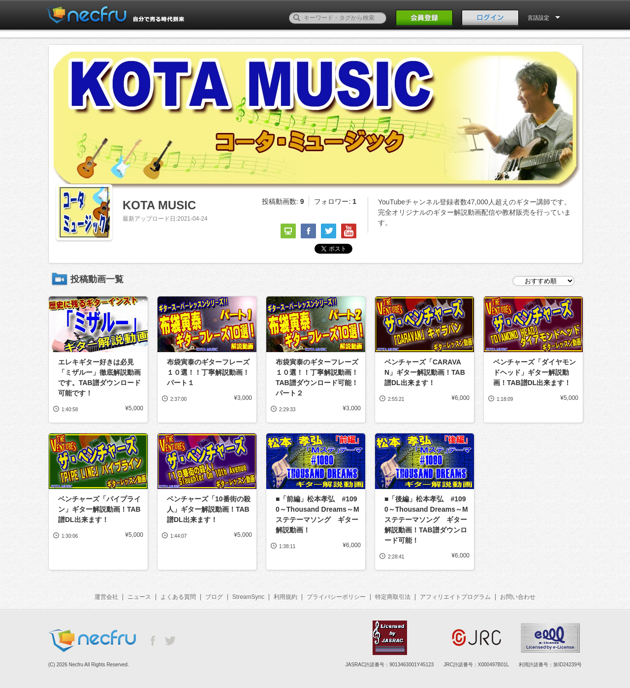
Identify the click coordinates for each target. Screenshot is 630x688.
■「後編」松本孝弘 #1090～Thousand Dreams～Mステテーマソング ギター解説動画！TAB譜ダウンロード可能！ (426, 519)
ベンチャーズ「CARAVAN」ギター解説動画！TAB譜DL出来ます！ (424, 372)
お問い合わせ (518, 596)
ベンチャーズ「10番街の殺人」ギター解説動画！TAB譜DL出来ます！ (209, 509)
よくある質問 (178, 596)
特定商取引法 (392, 596)
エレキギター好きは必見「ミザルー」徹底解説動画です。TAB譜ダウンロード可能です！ (99, 377)
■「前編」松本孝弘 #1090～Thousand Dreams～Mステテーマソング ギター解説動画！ (317, 514)
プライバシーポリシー (336, 596)
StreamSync (248, 596)
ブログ (214, 596)
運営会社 (106, 596)
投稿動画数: (283, 201)
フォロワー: (335, 201)
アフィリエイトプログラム (455, 596)
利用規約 (285, 596)
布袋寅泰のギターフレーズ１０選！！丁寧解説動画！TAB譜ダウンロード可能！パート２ (317, 377)
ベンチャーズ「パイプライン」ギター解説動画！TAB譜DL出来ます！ (99, 509)
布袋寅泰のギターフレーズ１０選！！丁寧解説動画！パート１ (208, 372)
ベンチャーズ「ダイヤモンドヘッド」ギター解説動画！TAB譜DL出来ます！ (534, 372)
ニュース (139, 596)
